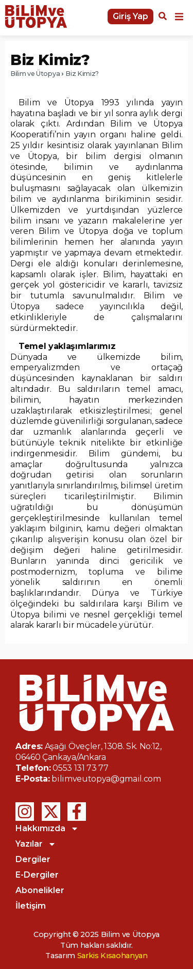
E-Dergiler (37, 875)
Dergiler (32, 859)
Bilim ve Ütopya (35, 73)
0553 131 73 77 (80, 768)
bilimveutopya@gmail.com (106, 779)
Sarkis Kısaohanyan (112, 955)
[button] (179, 16)
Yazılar (35, 844)
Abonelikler (39, 890)
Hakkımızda (47, 828)
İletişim (30, 906)
